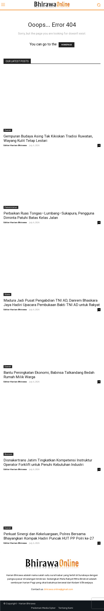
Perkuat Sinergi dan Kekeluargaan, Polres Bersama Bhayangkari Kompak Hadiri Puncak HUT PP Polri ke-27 (49, 536)
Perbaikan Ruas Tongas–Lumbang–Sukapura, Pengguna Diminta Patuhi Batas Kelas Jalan (49, 215)
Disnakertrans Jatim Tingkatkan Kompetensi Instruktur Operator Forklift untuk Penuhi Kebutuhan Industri (48, 462)
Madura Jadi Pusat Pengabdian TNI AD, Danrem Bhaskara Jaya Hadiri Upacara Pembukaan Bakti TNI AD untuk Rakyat (52, 302)
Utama (7, 294)
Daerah (8, 130)
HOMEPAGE (66, 45)
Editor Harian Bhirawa (15, 145)
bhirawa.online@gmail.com (58, 589)
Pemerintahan (11, 207)
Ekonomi (8, 454)
